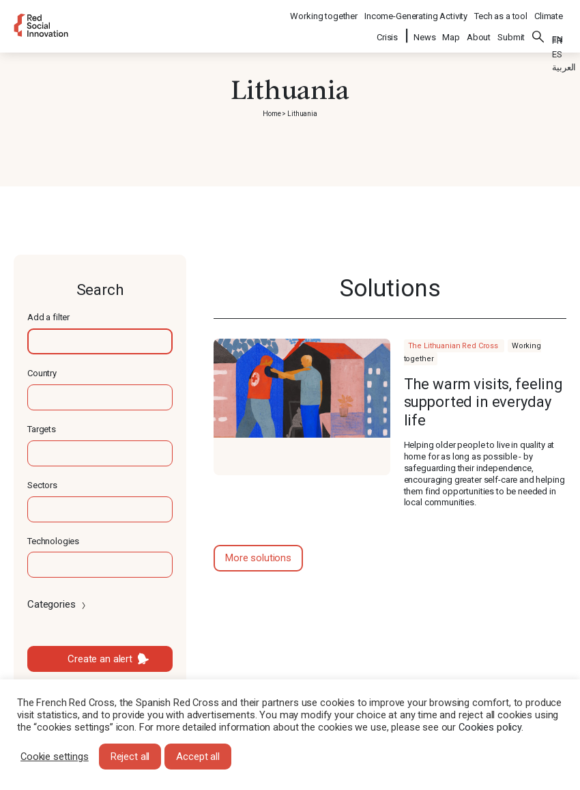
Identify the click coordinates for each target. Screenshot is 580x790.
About (479, 28)
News (424, 28)
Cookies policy (490, 727)
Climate (548, 10)
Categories (57, 604)
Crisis (387, 28)
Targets (41, 429)
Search (538, 28)
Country (42, 373)
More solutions (258, 558)
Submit (511, 28)
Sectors (42, 485)
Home (271, 113)
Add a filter (48, 317)
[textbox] (100, 341)
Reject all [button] (130, 756)
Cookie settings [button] (54, 756)
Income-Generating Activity (415, 10)
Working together (324, 10)
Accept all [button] (198, 756)
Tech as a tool (500, 10)
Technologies (53, 541)
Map (451, 28)
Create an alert (100, 659)
